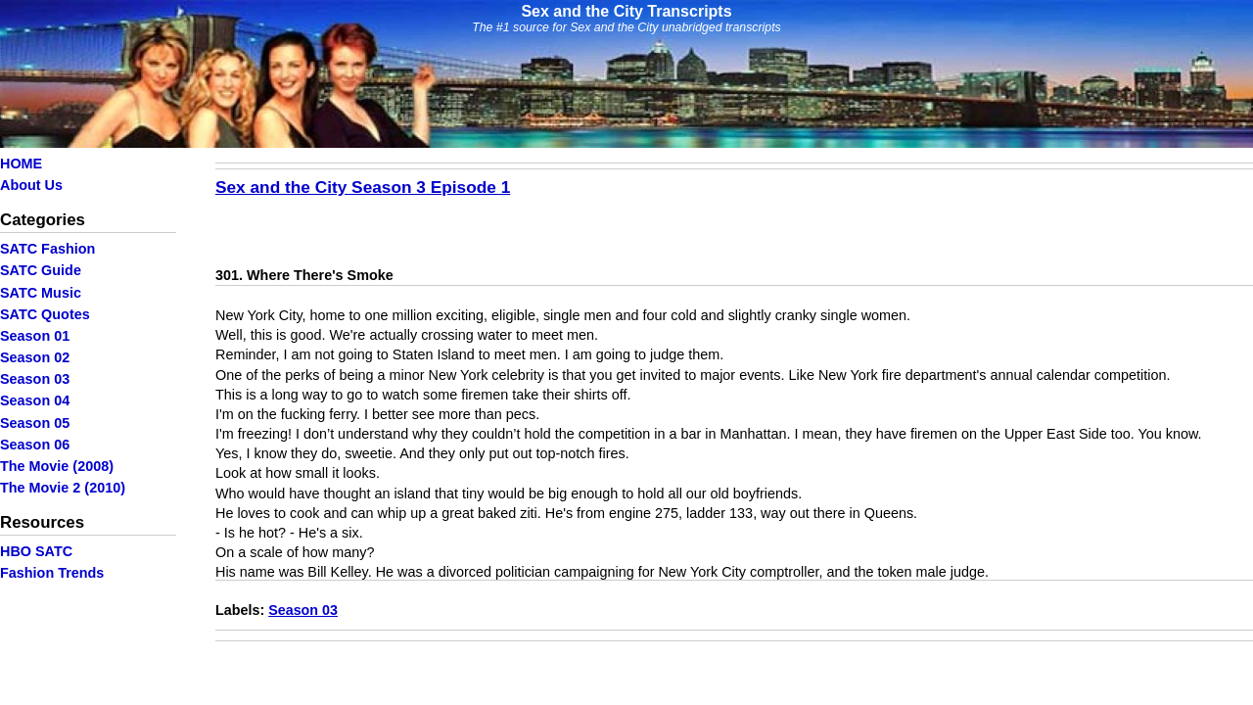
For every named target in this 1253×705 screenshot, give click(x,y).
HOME (21, 163)
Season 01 (35, 336)
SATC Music (40, 293)
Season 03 (35, 379)
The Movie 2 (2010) (62, 487)
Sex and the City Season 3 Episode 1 (362, 187)
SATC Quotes (45, 314)
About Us (31, 185)
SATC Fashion (47, 249)
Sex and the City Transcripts (626, 11)
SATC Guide (40, 270)
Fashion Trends (52, 573)
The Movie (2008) (57, 466)
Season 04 (35, 400)
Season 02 (35, 357)
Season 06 (35, 444)
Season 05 (35, 423)
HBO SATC (36, 551)
